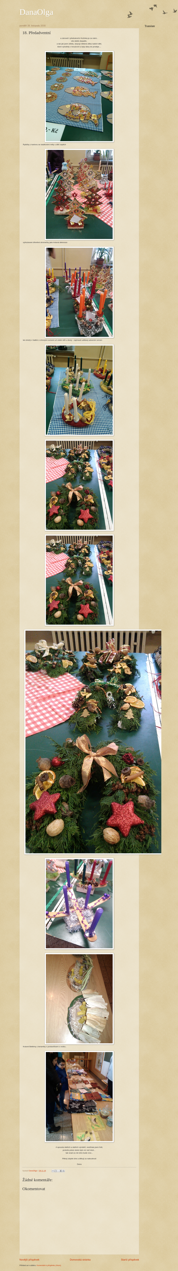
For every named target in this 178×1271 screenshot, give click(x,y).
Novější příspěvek (29, 1259)
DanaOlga (36, 12)
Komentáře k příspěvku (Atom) (49, 1265)
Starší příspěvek (130, 1259)
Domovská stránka (80, 1259)
